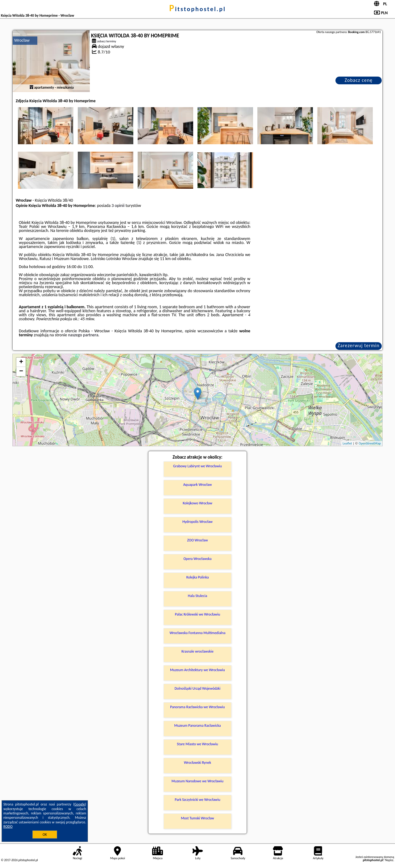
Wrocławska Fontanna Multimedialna (198, 633)
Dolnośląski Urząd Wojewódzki (198, 688)
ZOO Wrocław (197, 540)
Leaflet (347, 443)
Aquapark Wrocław (197, 484)
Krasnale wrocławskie (197, 651)
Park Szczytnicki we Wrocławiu (197, 799)
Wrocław (22, 40)
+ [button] (21, 362)
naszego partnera (83, 335)
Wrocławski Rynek (197, 762)
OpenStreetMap (370, 443)
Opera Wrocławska (197, 559)
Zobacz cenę (359, 80)
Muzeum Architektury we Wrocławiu (197, 670)
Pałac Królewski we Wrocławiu (197, 614)
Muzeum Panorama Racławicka (197, 725)
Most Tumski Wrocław (197, 818)
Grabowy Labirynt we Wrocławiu (197, 466)
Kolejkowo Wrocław (197, 503)
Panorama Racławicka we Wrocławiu (197, 707)
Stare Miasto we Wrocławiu (197, 744)
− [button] (21, 371)
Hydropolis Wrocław (197, 521)
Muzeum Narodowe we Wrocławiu (197, 781)
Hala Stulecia (197, 596)
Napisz (389, 860)
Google (79, 804)
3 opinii (118, 205)
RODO (8, 826)
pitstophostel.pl (197, 9)
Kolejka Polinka (197, 577)
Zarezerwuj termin (359, 345)
